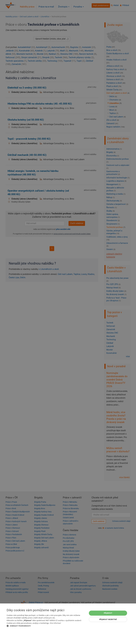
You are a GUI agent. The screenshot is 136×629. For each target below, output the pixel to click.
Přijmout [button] (108, 613)
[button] (46, 625)
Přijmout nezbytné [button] (108, 619)
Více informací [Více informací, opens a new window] (55, 623)
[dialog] (68, 616)
